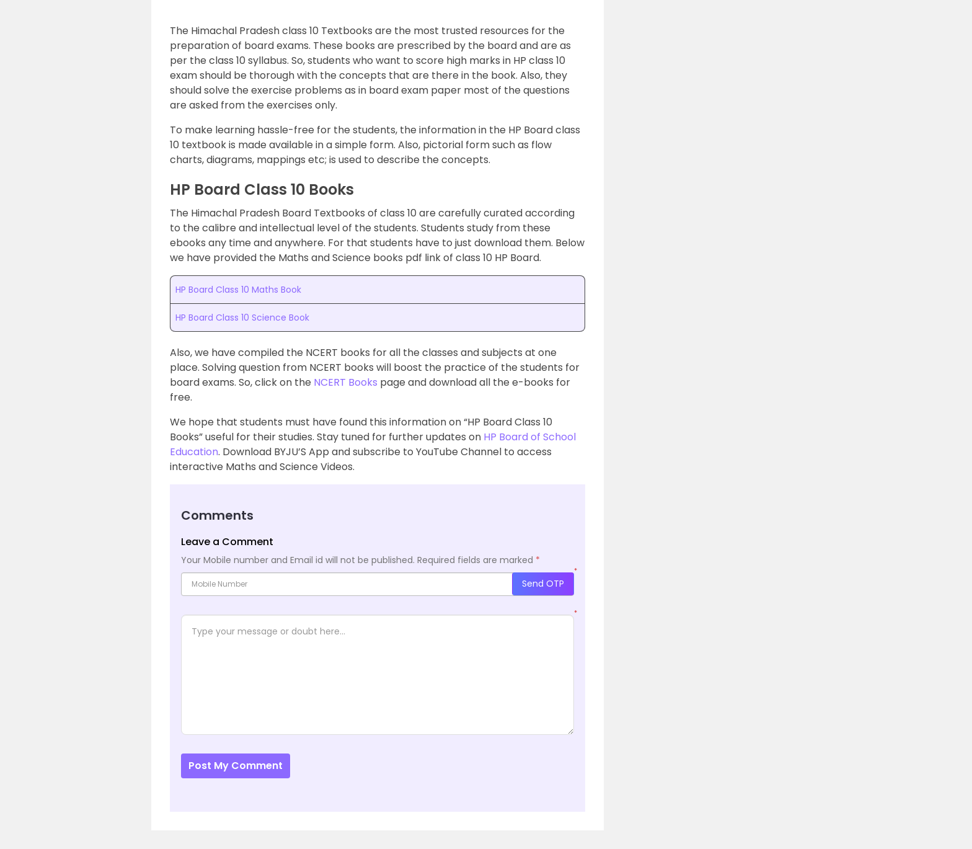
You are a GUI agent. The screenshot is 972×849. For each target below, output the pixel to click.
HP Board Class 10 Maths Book (238, 289)
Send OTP (543, 583)
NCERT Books (346, 382)
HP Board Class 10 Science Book (242, 317)
